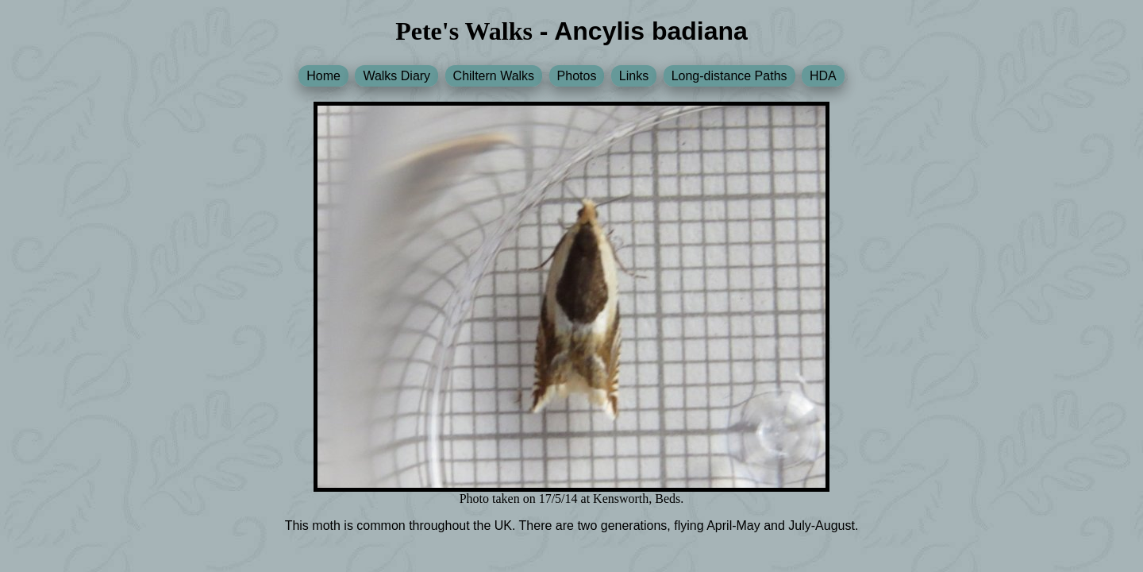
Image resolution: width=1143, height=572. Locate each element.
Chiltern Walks (494, 76)
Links (633, 76)
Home (323, 76)
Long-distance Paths (729, 76)
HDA (823, 76)
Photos (577, 76)
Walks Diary (396, 76)
